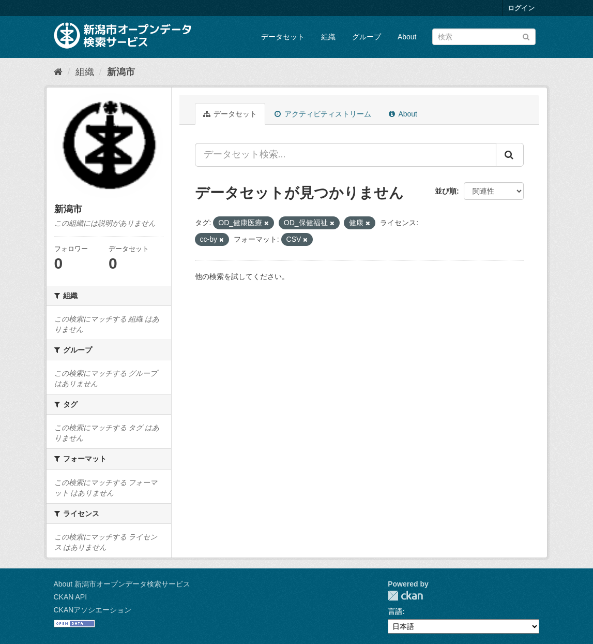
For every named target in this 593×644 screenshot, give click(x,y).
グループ (366, 37)
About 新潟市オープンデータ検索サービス (122, 584)
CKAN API (70, 597)
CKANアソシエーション (93, 610)
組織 (328, 37)
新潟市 (121, 72)
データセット (283, 37)
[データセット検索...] (345, 155)
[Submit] (526, 36)
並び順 (446, 191)
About (407, 37)
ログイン (521, 8)
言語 (395, 611)
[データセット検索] (484, 36)
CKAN (405, 595)
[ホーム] (58, 72)
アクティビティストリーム (323, 114)
